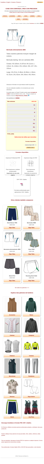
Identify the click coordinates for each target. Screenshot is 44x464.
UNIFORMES (25, 19)
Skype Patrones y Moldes (22, 95)
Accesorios (12, 315)
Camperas (31, 335)
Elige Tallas (12, 227)
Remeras (12, 396)
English (8, 2)
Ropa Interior (31, 396)
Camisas (12, 335)
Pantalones (31, 376)
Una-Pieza (31, 417)
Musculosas (12, 376)
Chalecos (12, 355)
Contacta (13, 2)
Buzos (31, 315)
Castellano (3, 2)
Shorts (12, 417)
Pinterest (18, 2)
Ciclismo (31, 355)
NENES (18, 19)
